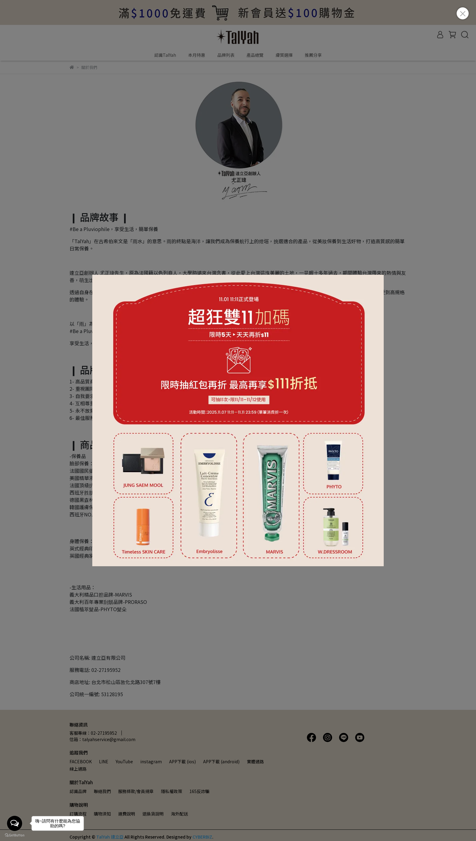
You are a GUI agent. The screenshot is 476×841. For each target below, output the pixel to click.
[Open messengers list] (14, 823)
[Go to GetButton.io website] (14, 835)
